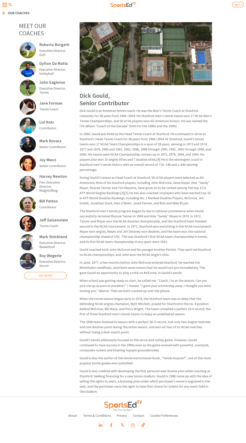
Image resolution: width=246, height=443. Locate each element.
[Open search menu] (10, 4)
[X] (122, 425)
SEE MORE (45, 276)
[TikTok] (143, 425)
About (72, 415)
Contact (138, 415)
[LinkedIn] (100, 425)
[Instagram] (133, 425)
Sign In (238, 4)
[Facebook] (111, 425)
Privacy (122, 415)
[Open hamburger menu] (4, 5)
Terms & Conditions (97, 415)
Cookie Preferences (164, 415)
